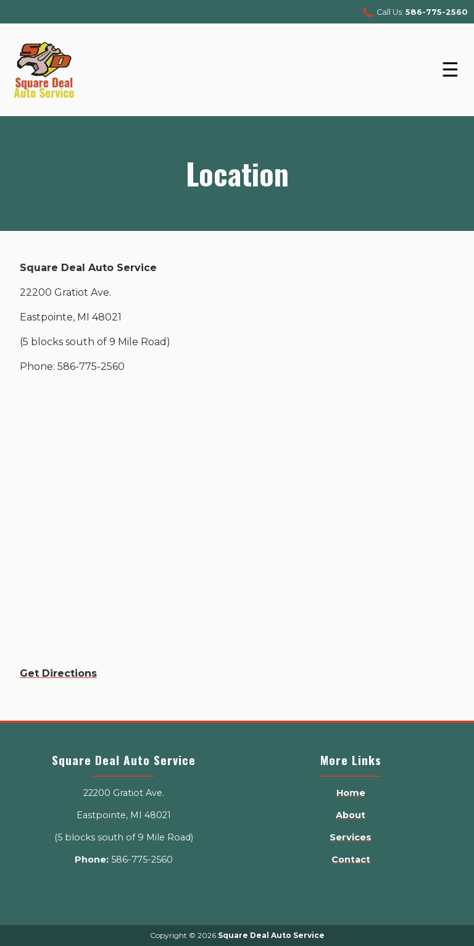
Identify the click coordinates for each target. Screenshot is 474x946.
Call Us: (415, 12)
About (350, 815)
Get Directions (58, 673)
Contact (350, 859)
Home (350, 792)
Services (351, 837)
